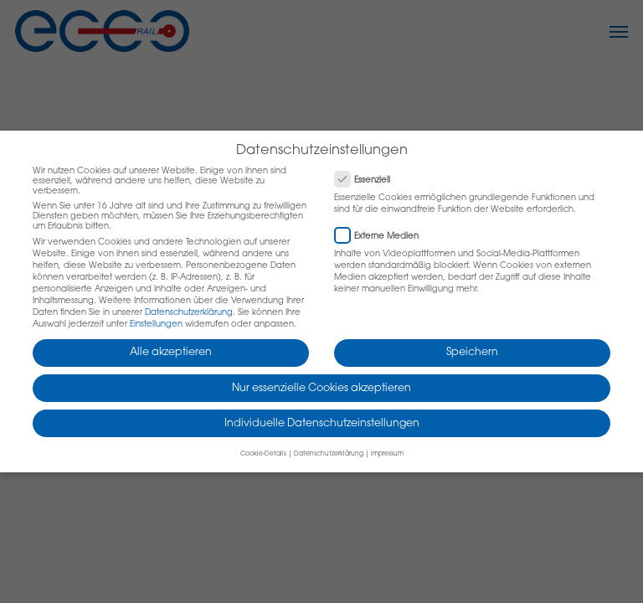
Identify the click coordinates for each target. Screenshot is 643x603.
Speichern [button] (472, 353)
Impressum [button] (387, 454)
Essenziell (369, 178)
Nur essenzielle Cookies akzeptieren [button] (321, 389)
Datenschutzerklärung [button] (328, 454)
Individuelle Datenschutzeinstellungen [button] (321, 424)
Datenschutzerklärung (189, 313)
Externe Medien (383, 234)
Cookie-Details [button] (263, 454)
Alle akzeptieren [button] (171, 353)
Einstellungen (156, 325)
